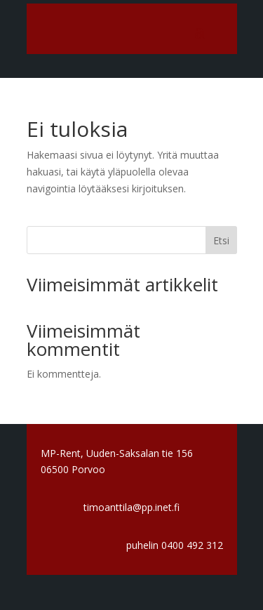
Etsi (221, 240)
